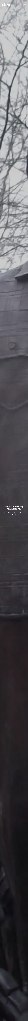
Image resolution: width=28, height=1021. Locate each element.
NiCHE (6, 4)
